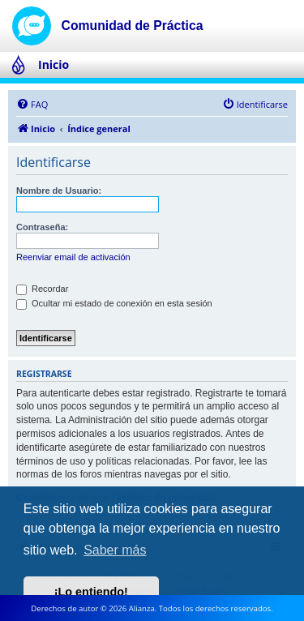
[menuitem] (32, 104)
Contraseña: (42, 227)
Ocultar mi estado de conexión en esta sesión (114, 303)
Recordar (42, 288)
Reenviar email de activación (73, 257)
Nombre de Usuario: (58, 190)
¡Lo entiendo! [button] (91, 591)
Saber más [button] (114, 550)
